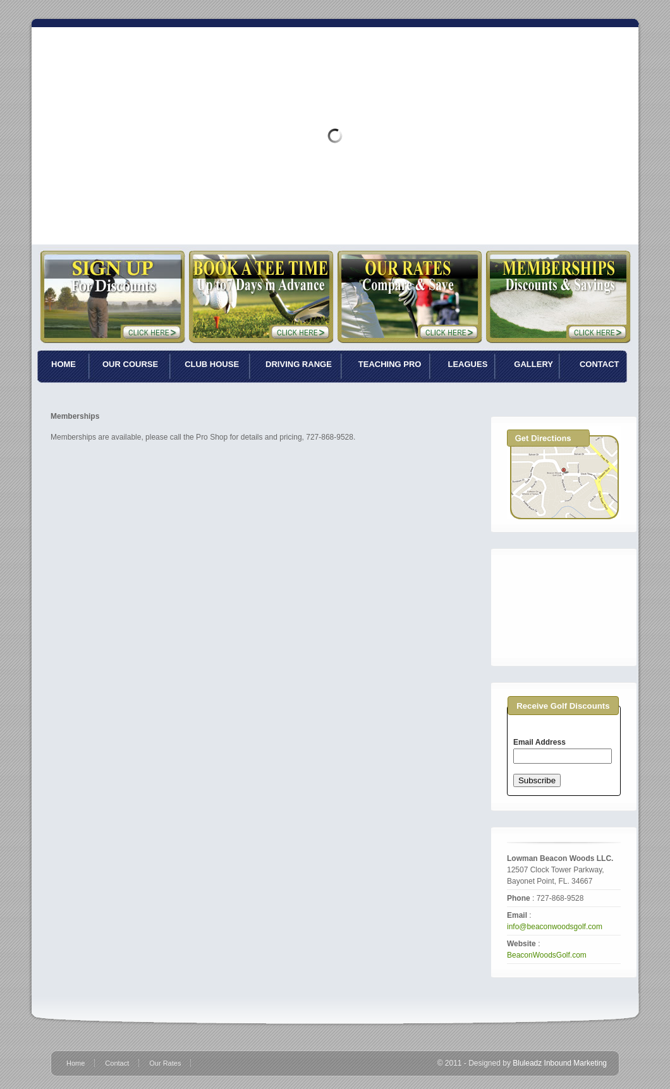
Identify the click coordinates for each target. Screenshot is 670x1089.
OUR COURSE (130, 364)
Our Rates (165, 1063)
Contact (117, 1063)
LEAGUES (467, 364)
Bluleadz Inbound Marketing (560, 1063)
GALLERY (533, 364)
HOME (63, 364)
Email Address (539, 742)
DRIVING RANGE (298, 364)
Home (75, 1063)
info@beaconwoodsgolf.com (554, 926)
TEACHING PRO (390, 364)
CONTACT (599, 364)
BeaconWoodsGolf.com (547, 955)
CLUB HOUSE (212, 364)
